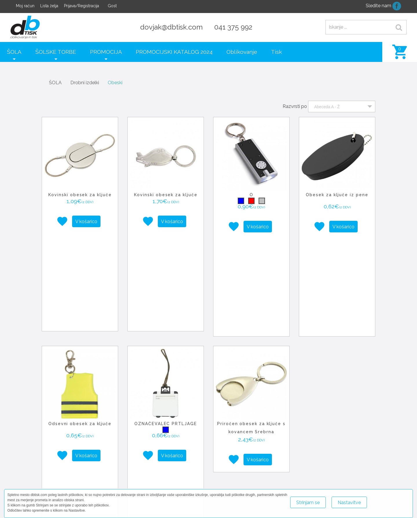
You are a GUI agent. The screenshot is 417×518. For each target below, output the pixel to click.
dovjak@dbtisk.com (171, 27)
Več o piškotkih (388, 500)
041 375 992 (233, 27)
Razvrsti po (295, 106)
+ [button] (153, 449)
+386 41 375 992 (337, 480)
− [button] (153, 458)
